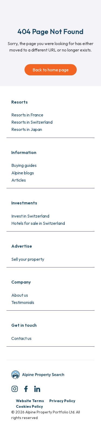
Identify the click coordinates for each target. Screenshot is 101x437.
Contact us (21, 338)
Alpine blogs (22, 172)
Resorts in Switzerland (32, 122)
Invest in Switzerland (30, 216)
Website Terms (30, 400)
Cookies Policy (29, 406)
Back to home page (51, 69)
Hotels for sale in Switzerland (38, 223)
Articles (18, 180)
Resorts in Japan (26, 129)
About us (19, 295)
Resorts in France (27, 114)
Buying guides (24, 165)
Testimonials (22, 302)
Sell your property (27, 259)
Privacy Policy (62, 400)
